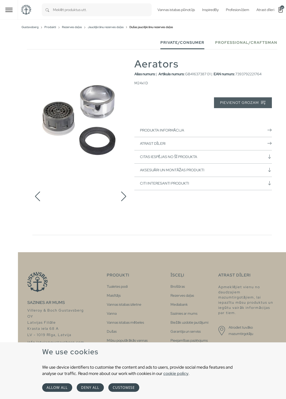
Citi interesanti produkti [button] (206, 183)
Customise (124, 387)
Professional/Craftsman (246, 42)
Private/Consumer (182, 42)
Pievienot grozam (243, 102)
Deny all (90, 387)
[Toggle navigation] (9, 10)
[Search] (47, 9)
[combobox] (102, 9)
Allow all (57, 387)
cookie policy (175, 373)
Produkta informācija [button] (206, 130)
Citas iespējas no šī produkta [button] (206, 156)
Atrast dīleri (206, 143)
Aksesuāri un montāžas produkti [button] (206, 169)
